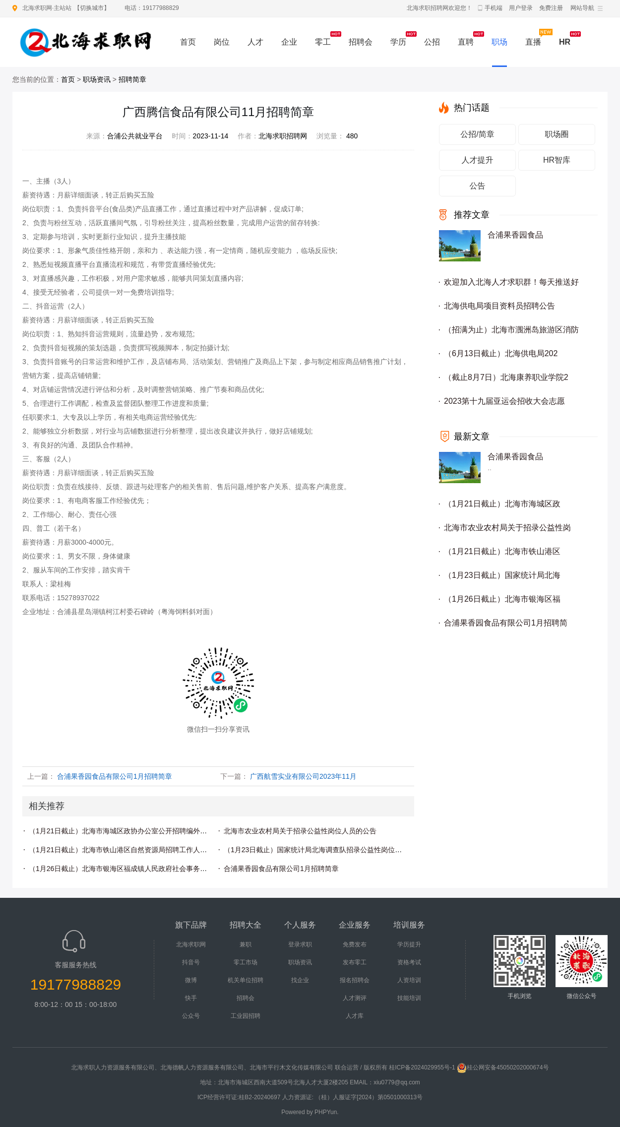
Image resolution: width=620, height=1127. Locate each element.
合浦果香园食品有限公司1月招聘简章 (114, 776)
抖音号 (191, 962)
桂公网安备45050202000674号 (503, 1067)
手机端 (493, 7)
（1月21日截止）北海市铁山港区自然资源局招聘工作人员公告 (125, 850)
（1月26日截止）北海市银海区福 (502, 599)
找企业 (300, 980)
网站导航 (582, 7)
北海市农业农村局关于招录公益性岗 (507, 527)
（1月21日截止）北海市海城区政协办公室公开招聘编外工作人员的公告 (138, 831)
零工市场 (245, 962)
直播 (533, 42)
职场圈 (557, 134)
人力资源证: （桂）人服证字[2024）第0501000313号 (352, 1097)
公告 (478, 186)
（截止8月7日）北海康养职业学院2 (506, 377)
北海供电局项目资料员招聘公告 (499, 306)
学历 (398, 42)
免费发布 (355, 944)
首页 (188, 42)
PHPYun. (326, 1112)
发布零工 (355, 962)
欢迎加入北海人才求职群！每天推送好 (511, 282)
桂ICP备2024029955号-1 (422, 1067)
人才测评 (355, 998)
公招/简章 (477, 134)
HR (564, 42)
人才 (255, 42)
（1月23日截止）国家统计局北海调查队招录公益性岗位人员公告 (323, 850)
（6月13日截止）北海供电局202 (501, 353)
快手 (191, 998)
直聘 (466, 42)
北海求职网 (191, 944)
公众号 (191, 1015)
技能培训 (409, 998)
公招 (432, 42)
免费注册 (551, 7)
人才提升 (478, 160)
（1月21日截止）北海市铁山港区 (502, 551)
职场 (499, 42)
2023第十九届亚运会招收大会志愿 (504, 401)
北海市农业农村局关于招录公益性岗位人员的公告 (300, 831)
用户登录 (521, 7)
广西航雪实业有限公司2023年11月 (303, 776)
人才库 (355, 1015)
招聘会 (360, 42)
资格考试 (409, 962)
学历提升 (409, 944)
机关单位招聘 (245, 980)
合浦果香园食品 (515, 235)
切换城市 (92, 7)
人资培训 (409, 980)
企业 (289, 42)
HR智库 (556, 160)
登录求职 (300, 944)
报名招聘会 (355, 980)
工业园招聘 (245, 1015)
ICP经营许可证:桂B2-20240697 (238, 1097)
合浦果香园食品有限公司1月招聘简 (505, 623)
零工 (323, 42)
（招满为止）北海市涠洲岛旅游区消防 (511, 329)
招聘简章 (132, 79)
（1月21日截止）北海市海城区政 (502, 504)
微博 (191, 980)
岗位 (222, 42)
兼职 (245, 944)
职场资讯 (97, 79)
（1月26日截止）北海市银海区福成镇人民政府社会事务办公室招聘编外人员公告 (152, 869)
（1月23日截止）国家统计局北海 (502, 575)
